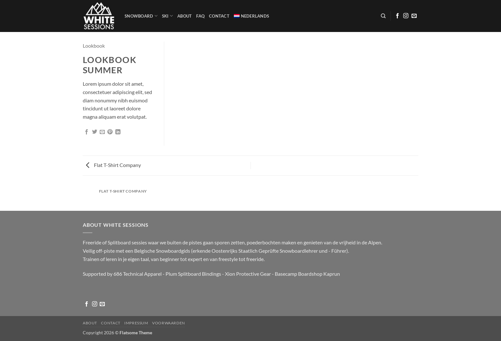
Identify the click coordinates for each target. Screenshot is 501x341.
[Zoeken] (383, 16)
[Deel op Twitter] (94, 132)
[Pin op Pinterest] (109, 132)
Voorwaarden (168, 323)
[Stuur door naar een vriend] (102, 132)
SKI (167, 16)
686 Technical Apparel (137, 274)
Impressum (136, 323)
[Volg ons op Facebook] (397, 16)
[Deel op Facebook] (86, 132)
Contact (219, 16)
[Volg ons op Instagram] (405, 16)
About (184, 16)
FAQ (200, 16)
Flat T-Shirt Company (113, 165)
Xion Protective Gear (248, 274)
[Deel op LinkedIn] (117, 132)
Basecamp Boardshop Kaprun (307, 274)
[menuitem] (251, 16)
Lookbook (94, 46)
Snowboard (141, 16)
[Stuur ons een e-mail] (414, 16)
